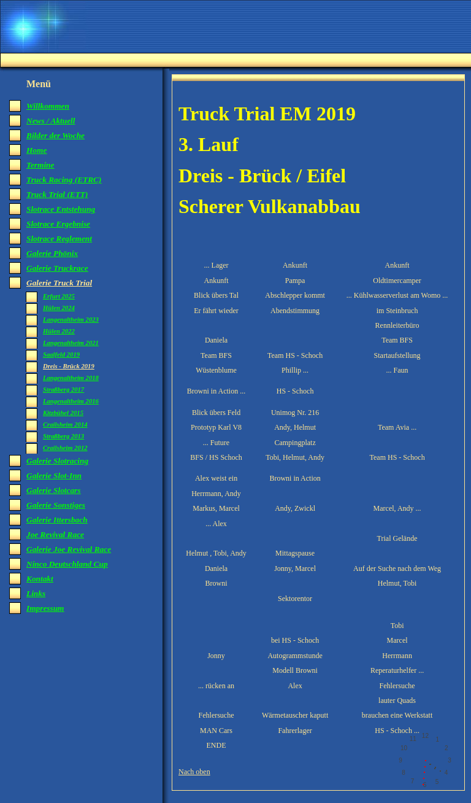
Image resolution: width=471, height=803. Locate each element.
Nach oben (194, 771)
